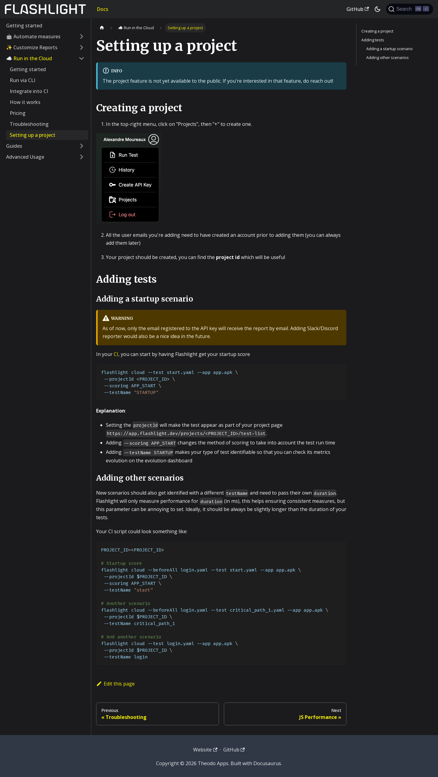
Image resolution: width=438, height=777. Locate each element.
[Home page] (102, 28)
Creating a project (377, 31)
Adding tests (372, 40)
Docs (102, 9)
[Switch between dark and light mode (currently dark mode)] (377, 9)
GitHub (357, 9)
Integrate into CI (29, 91)
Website (205, 749)
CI (116, 354)
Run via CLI (22, 80)
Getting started (24, 25)
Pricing (18, 113)
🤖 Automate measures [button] (33, 36)
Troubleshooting (29, 124)
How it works (25, 102)
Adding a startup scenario (389, 48)
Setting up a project (32, 135)
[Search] (409, 9)
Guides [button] (14, 146)
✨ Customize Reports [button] (31, 47)
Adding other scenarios (387, 57)
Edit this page (115, 683)
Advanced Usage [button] (25, 157)
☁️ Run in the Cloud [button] (29, 58)
